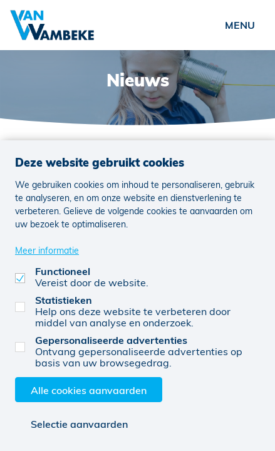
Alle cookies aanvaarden (89, 390)
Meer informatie (47, 250)
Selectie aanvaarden (79, 423)
